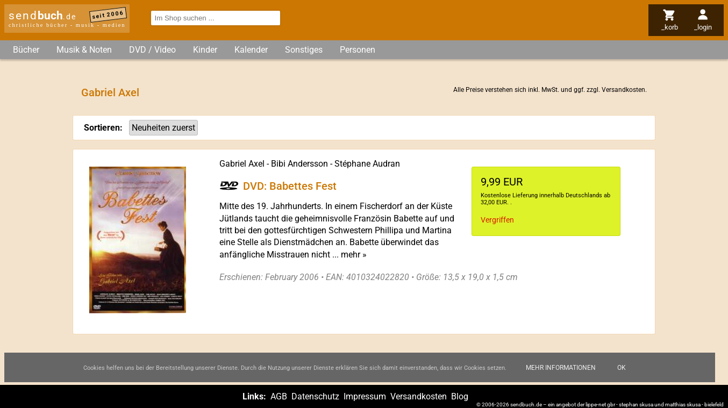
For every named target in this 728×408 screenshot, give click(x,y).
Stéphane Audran (367, 164)
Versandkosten (623, 90)
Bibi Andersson (299, 164)
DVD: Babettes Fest (290, 185)
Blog (459, 396)
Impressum (365, 396)
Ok (621, 367)
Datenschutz (315, 396)
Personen (357, 50)
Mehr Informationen (561, 367)
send (42, 15)
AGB (278, 396)
